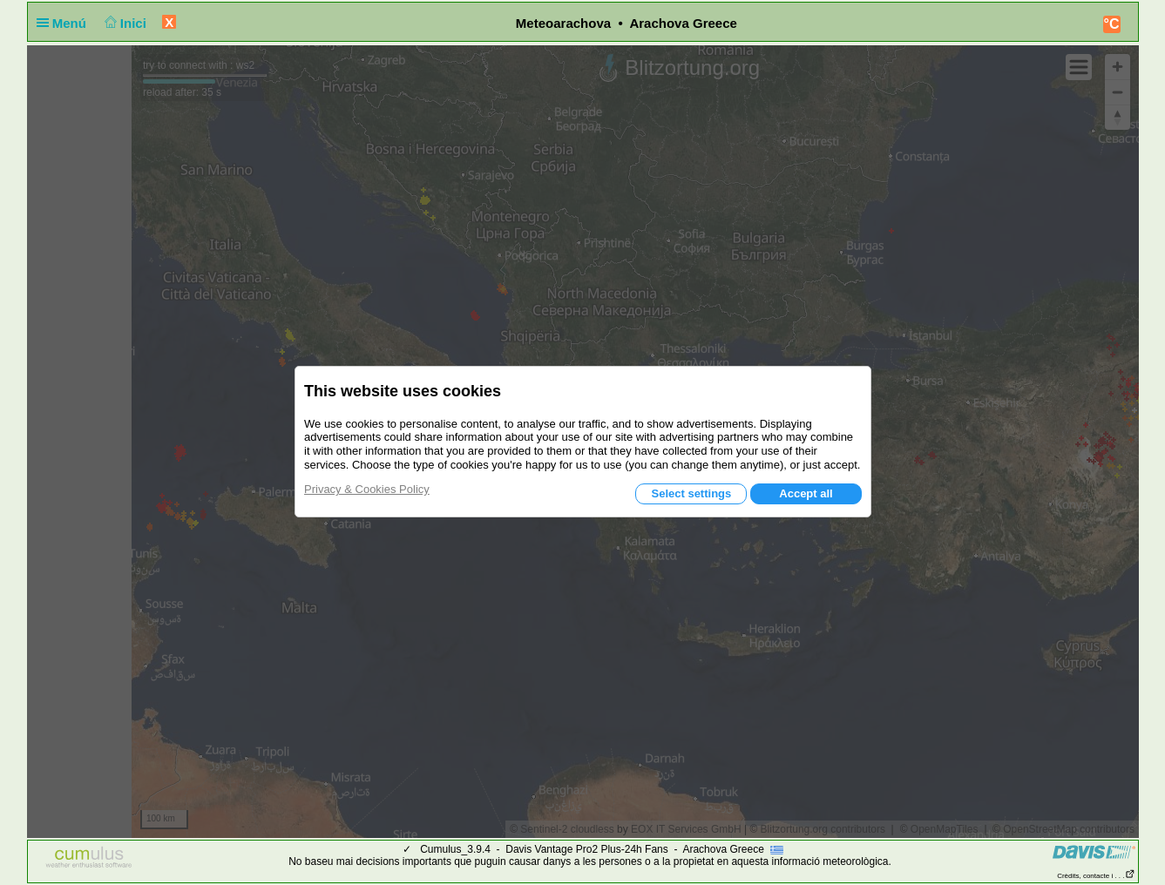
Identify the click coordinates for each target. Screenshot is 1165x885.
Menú (65, 23)
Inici (123, 23)
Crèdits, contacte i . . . (1096, 876)
